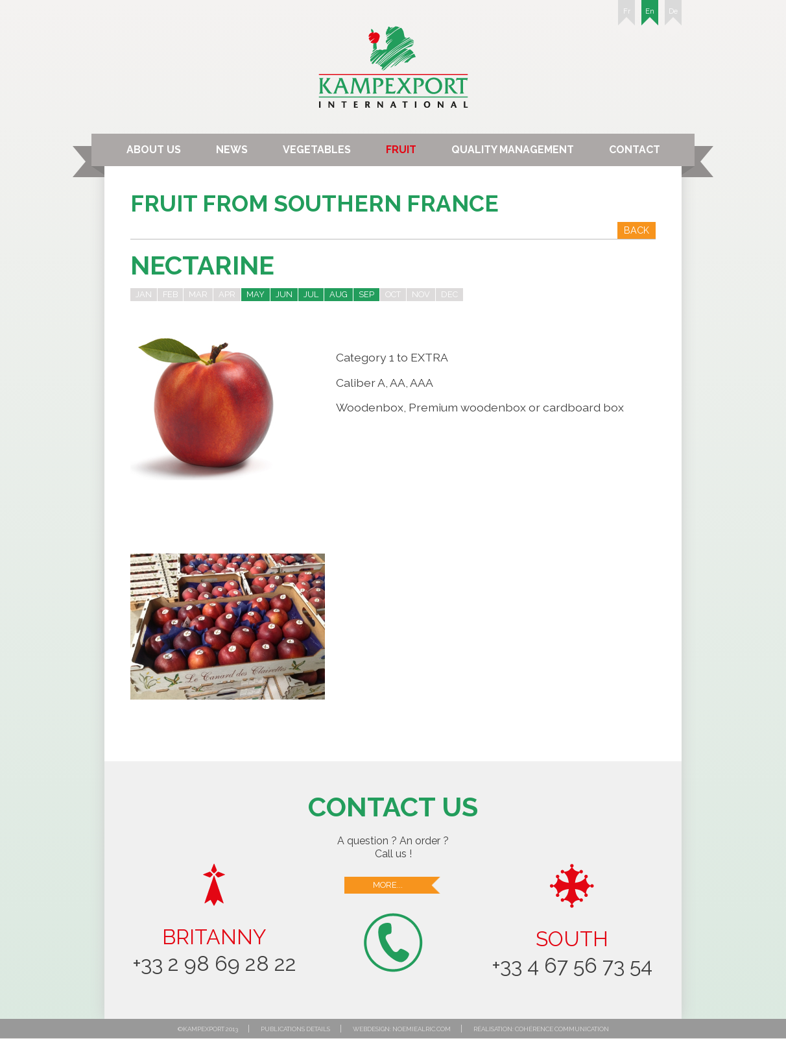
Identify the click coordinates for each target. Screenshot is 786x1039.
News (232, 149)
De (673, 16)
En (649, 16)
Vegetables (317, 149)
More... (407, 885)
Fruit (401, 149)
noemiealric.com (421, 1029)
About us (153, 149)
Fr (626, 16)
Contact (634, 149)
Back (636, 230)
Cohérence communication (562, 1029)
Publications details (295, 1029)
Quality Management (512, 149)
